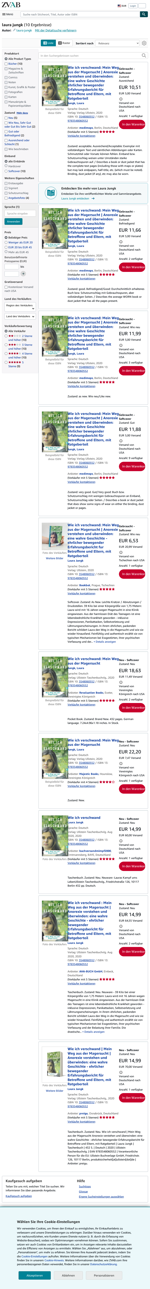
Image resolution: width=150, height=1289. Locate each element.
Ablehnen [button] (68, 1275)
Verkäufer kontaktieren (81, 135)
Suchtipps (85, 1186)
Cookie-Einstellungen (34, 1256)
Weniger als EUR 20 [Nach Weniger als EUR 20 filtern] (18, 242)
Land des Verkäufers (18, 316)
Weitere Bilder (54, 558)
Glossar (83, 1191)
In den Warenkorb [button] (133, 124)
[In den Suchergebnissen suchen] (93, 55)
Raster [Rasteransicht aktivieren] (64, 43)
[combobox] (80, 14)
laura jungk (24, 30)
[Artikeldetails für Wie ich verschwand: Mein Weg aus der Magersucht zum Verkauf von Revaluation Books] (55, 677)
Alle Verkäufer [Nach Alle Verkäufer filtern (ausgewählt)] (17, 331)
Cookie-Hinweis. (54, 1260)
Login (133, 5)
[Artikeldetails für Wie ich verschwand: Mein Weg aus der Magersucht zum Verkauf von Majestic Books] (55, 758)
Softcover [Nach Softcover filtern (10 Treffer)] (14, 171)
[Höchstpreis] (11, 274)
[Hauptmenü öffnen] (8, 14)
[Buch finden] (144, 14)
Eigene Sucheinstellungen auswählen (101, 1196)
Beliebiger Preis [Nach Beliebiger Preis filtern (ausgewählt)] (16, 237)
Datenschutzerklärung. (103, 1264)
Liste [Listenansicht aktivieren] (48, 43)
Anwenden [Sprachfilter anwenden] (13, 221)
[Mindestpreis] (11, 266)
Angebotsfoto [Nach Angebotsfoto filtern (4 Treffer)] (16, 197)
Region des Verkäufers (19, 305)
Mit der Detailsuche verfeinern (55, 30)
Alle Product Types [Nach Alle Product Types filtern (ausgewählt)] (18, 58)
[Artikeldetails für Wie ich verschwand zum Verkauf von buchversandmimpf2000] (55, 835)
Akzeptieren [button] (35, 1275)
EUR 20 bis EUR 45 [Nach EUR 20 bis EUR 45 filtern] (18, 247)
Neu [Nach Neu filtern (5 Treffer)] (10, 117)
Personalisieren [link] (104, 1275)
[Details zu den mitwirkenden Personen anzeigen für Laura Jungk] (76, 103)
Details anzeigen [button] (106, 641)
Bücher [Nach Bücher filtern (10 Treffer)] (13, 63)
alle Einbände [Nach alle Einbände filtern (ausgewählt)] (15, 161)
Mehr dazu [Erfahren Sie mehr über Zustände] (22, 112)
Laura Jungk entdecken (78, 198)
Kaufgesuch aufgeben (19, 1196)
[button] (144, 55)
